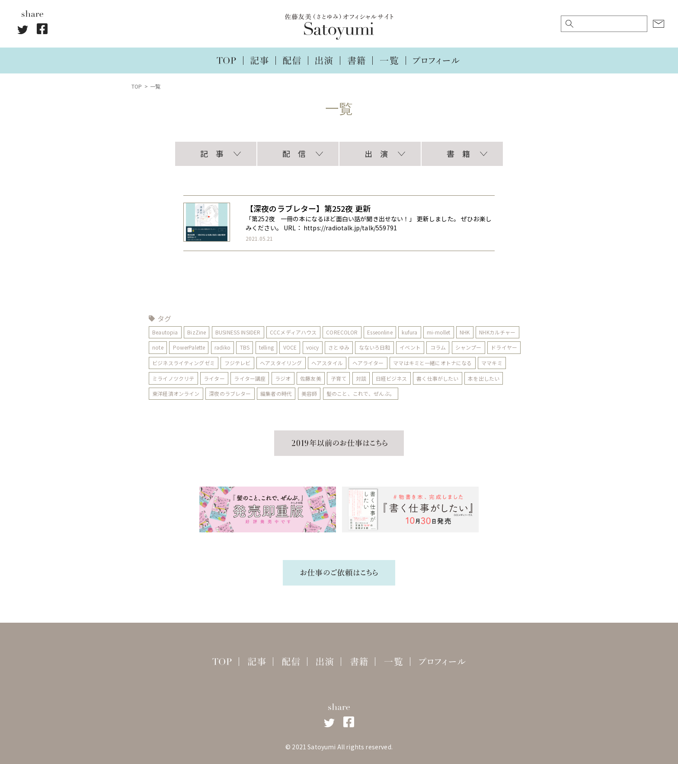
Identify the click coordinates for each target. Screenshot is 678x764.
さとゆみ (339, 347)
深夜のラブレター (230, 393)
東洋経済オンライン (175, 393)
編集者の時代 (276, 393)
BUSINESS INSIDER (238, 332)
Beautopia (165, 332)
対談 (361, 378)
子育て (338, 378)
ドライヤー (504, 347)
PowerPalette (189, 347)
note (157, 347)
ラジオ (283, 378)
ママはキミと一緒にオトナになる (432, 362)
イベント (410, 347)
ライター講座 (250, 378)
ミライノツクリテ (173, 378)
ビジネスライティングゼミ (183, 362)
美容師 (309, 393)
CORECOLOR (342, 332)
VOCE (290, 347)
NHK (465, 332)
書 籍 (458, 153)
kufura (410, 332)
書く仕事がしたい (438, 378)
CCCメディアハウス (293, 332)
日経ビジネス (391, 378)
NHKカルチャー (498, 332)
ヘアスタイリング (281, 362)
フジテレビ (237, 362)
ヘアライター (368, 362)
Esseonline (380, 332)
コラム (438, 347)
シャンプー (469, 347)
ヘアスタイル (327, 362)
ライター (214, 378)
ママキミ (492, 362)
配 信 (294, 153)
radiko (222, 347)
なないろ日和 (374, 347)
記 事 (212, 153)
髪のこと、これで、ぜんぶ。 (360, 393)
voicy (312, 347)
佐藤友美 (311, 378)
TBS (244, 347)
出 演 (376, 153)
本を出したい (484, 378)
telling (266, 347)
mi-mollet (439, 332)
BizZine (196, 332)
